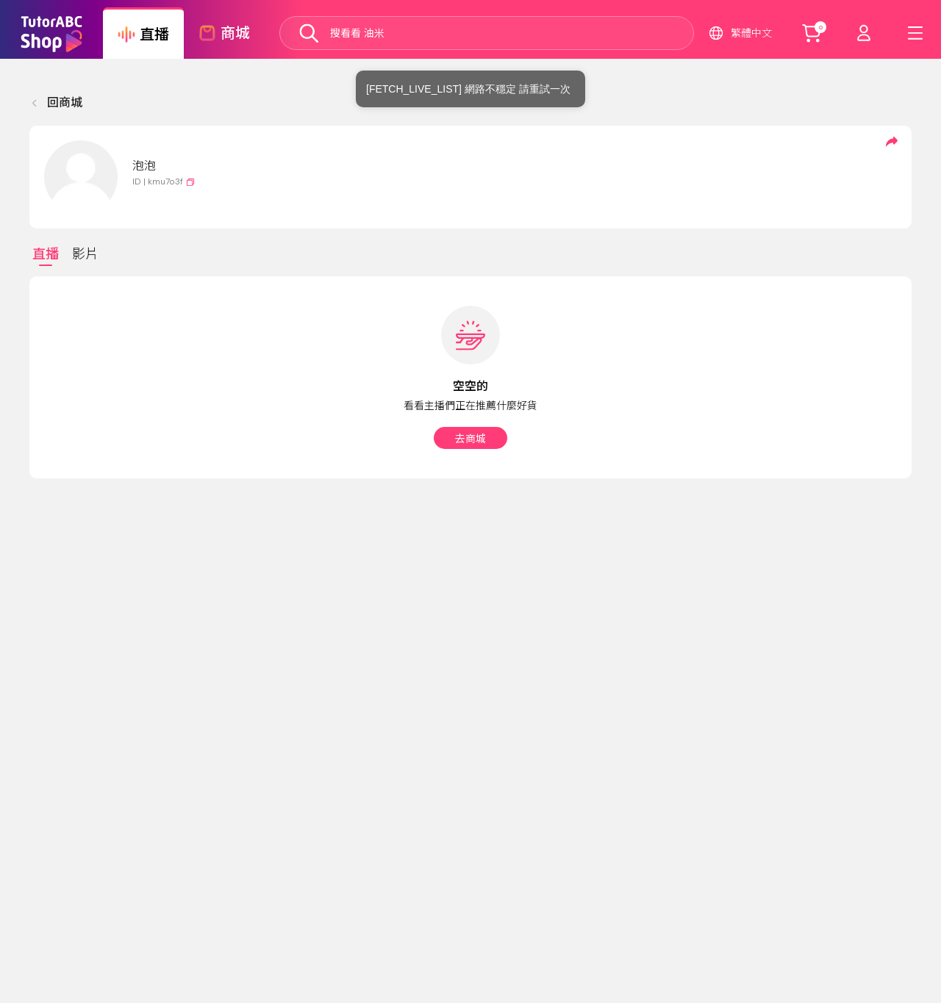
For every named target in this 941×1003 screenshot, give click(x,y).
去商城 (470, 438)
